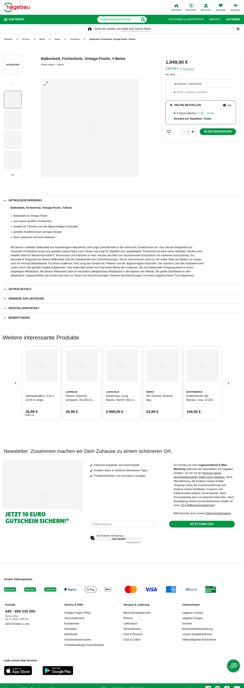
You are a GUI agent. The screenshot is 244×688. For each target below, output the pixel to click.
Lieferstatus (130, 623)
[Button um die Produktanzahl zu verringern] (182, 131)
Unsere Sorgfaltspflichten (197, 634)
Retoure (128, 618)
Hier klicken (118, 539)
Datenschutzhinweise (218, 513)
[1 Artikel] (188, 131)
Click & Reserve (133, 634)
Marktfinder (71, 634)
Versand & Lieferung (136, 604)
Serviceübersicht (74, 618)
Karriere (187, 623)
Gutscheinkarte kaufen (77, 639)
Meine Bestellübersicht (136, 612)
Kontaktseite (71, 623)
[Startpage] (17, 7)
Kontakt (10, 604)
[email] (122, 524)
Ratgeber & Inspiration (186, 19)
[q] (118, 19)
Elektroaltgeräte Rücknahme (199, 639)
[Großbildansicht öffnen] (90, 128)
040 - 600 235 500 (20, 611)
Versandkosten (132, 628)
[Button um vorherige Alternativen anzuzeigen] (15, 383)
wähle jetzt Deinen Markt (136, 28)
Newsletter (70, 628)
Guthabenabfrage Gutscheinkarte (84, 645)
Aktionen (233, 19)
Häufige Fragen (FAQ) (77, 612)
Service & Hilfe (73, 604)
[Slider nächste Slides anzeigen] (12, 174)
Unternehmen (191, 604)
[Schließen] (238, 29)
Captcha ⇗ (134, 542)
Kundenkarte (188, 69)
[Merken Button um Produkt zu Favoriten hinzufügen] (169, 131)
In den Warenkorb (218, 131)
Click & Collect (132, 639)
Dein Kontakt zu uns (17, 623)
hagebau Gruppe (192, 618)
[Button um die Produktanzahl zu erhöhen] (194, 131)
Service (215, 19)
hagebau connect (192, 612)
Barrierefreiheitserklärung (197, 628)
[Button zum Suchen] (157, 19)
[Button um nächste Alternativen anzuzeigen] (228, 383)
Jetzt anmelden (202, 524)
